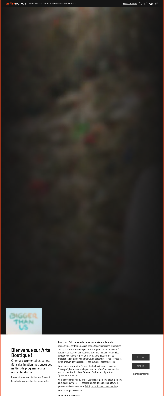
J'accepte (140, 357)
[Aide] (145, 4)
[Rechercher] (140, 4)
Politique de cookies (73, 390)
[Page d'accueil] (16, 3)
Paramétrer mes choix (140, 373)
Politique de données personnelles (101, 386)
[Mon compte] (151, 4)
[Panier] (156, 4)
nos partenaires (95, 346)
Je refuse (140, 365)
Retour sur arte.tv (130, 3)
